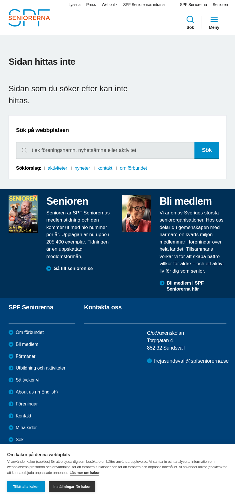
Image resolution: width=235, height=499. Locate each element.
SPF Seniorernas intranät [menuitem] (144, 4)
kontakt (104, 168)
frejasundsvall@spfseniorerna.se (191, 361)
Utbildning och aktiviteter (40, 368)
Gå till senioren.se (73, 268)
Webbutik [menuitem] (109, 4)
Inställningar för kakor (72, 487)
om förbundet (133, 168)
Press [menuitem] (91, 4)
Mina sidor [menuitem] (26, 427)
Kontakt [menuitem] (23, 415)
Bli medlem (27, 344)
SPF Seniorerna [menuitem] (193, 4)
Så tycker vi (27, 380)
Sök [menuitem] (190, 22)
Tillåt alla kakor (26, 487)
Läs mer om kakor (85, 472)
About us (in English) (37, 392)
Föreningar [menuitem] (27, 403)
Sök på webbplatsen (42, 130)
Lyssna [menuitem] (75, 4)
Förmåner (25, 356)
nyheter (82, 168)
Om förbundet (30, 332)
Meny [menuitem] (214, 22)
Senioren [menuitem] (220, 4)
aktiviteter (57, 168)
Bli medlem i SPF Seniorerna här (185, 286)
